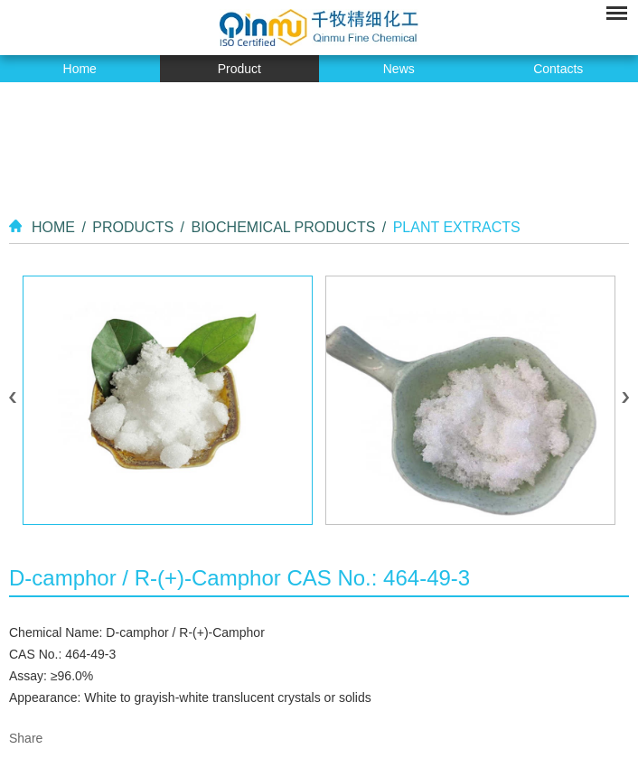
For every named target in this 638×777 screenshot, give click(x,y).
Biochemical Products (283, 227)
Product (239, 68)
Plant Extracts (457, 227)
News (399, 68)
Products (133, 227)
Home (80, 68)
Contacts (558, 68)
